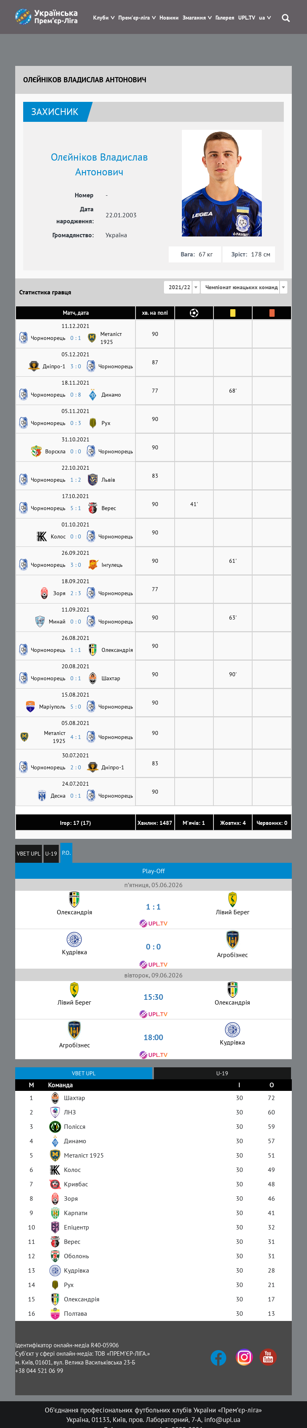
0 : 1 (75, 338)
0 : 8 (75, 394)
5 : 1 (75, 508)
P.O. (66, 852)
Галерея (224, 18)
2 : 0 (75, 767)
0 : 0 (75, 451)
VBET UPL (28, 853)
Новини (169, 18)
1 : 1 (75, 649)
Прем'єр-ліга (134, 18)
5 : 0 (75, 706)
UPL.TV (246, 18)
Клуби (101, 18)
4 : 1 (75, 737)
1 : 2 (75, 479)
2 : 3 (75, 593)
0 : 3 (75, 423)
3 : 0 (75, 366)
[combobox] (181, 287)
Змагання (194, 18)
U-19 (51, 853)
